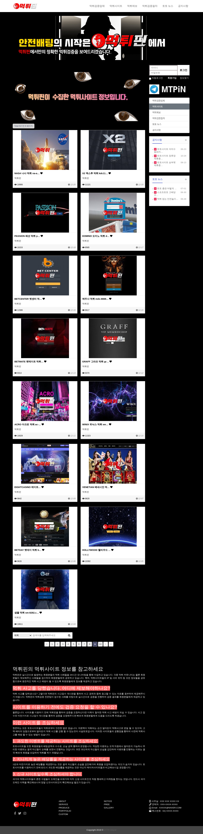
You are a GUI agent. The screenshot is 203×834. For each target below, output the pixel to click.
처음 (46, 644)
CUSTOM (63, 814)
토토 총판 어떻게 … (167, 188)
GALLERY (109, 808)
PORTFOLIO (65, 811)
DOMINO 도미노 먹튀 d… (97, 236)
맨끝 (111, 644)
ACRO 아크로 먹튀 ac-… (29, 424)
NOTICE (108, 801)
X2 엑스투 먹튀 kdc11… (96, 173)
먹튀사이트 (116, 6)
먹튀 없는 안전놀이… (167, 199)
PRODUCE (64, 808)
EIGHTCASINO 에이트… (29, 487)
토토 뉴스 (167, 6)
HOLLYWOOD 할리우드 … (98, 550)
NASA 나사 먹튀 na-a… (28, 173)
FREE (107, 804)
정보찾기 (184, 78)
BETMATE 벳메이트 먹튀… (30, 361)
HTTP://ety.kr (110, 830)
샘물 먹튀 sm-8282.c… (28, 612)
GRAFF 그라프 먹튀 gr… (97, 361)
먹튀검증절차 (149, 6)
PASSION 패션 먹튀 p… (28, 236)
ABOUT (62, 801)
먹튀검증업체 (97, 6)
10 (100, 644)
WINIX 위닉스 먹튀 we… (96, 424)
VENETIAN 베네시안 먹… (97, 487)
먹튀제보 (132, 6)
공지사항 (183, 6)
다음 (105, 644)
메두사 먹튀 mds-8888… (97, 299)
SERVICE (63, 804)
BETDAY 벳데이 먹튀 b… (29, 550)
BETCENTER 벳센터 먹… (29, 299)
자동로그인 (157, 78)
